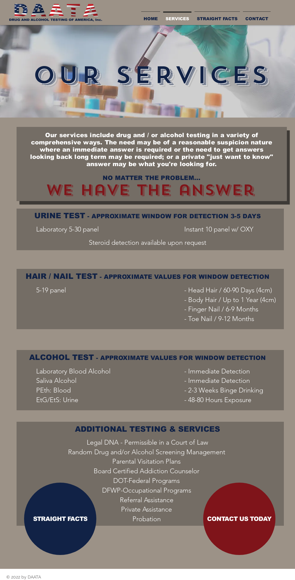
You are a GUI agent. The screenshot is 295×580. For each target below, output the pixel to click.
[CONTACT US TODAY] (239, 519)
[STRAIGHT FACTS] (60, 519)
